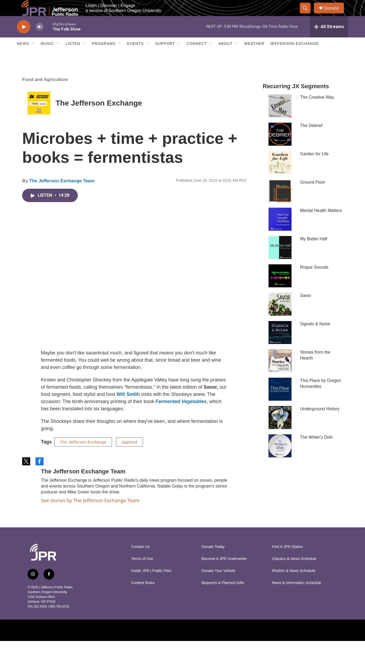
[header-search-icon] (307, 14)
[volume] (39, 39)
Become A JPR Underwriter (224, 571)
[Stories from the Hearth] (280, 372)
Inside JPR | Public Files (151, 583)
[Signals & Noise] (280, 344)
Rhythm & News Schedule (294, 583)
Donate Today (212, 559)
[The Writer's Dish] (280, 457)
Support (165, 55)
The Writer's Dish (316, 449)
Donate (334, 14)
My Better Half (313, 251)
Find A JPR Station (287, 559)
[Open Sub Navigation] (33, 55)
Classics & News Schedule (294, 571)
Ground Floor (312, 194)
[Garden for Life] (280, 174)
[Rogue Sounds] (280, 287)
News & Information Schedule (296, 595)
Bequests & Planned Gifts (222, 595)
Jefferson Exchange (294, 55)
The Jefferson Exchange (99, 115)
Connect (197, 55)
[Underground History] (280, 429)
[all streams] (329, 38)
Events (135, 55)
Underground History (320, 421)
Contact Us (140, 559)
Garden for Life (314, 166)
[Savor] (280, 316)
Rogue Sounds (314, 279)
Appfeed (129, 454)
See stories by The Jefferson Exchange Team (90, 512)
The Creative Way (317, 109)
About (226, 55)
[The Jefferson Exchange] (39, 115)
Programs (104, 55)
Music (47, 55)
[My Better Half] (280, 259)
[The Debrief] (280, 146)
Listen (72, 55)
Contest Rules (143, 595)
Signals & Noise (315, 336)
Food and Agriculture (45, 91)
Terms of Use (142, 571)
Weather (254, 55)
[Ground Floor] (280, 202)
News (23, 55)
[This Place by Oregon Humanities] (280, 401)
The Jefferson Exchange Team (61, 192)
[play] (23, 39)
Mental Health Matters (321, 222)
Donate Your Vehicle (218, 583)
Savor (305, 307)
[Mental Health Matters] (280, 231)
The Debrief (311, 137)
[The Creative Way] (280, 117)
